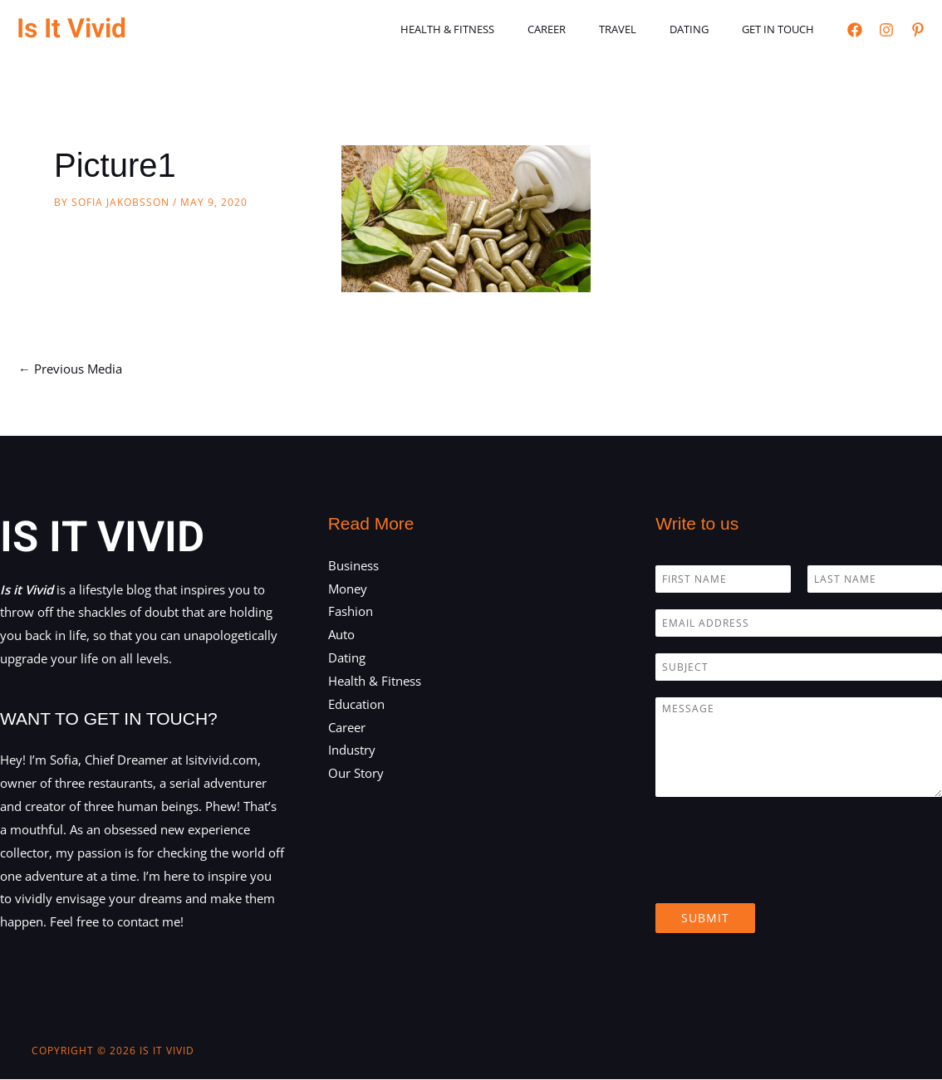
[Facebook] (854, 29)
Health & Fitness (500, 29)
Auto (341, 635)
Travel (646, 29)
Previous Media (70, 368)
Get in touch (784, 29)
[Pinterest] (917, 29)
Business (353, 565)
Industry (351, 750)
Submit (705, 918)
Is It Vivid (71, 28)
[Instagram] (886, 29)
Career (587, 29)
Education (356, 704)
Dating (706, 29)
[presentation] (781, 876)
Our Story (356, 773)
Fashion (350, 612)
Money (347, 588)
